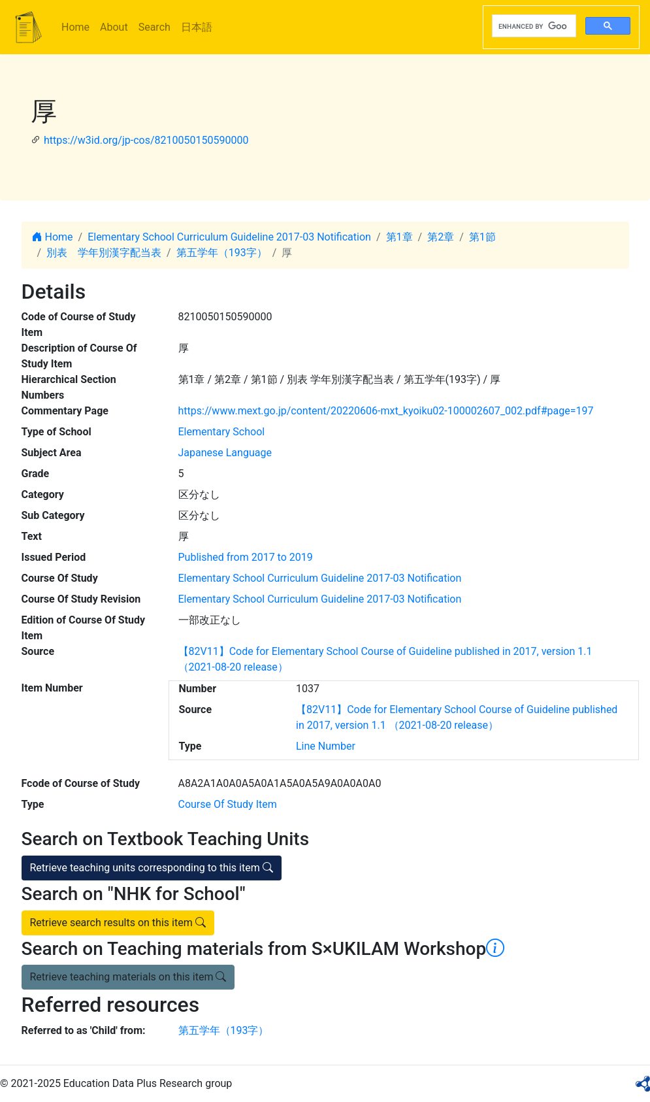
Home (75, 27)
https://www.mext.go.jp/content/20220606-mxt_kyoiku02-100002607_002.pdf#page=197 (386, 411)
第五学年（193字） (221, 252)
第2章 (440, 237)
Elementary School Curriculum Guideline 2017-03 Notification (229, 237)
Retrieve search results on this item (118, 922)
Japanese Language (225, 452)
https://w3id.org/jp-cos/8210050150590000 (146, 140)
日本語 (196, 27)
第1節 (482, 237)
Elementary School (221, 432)
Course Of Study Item (227, 804)
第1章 (399, 237)
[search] (532, 26)
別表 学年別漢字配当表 (103, 252)
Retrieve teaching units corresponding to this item (151, 867)
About (114, 27)
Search (154, 27)
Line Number (325, 746)
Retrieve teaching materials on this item (128, 977)
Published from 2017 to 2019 (245, 557)
